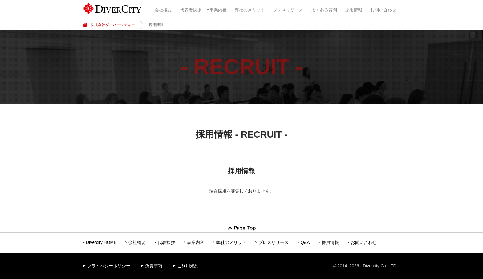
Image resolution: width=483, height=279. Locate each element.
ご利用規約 (188, 265)
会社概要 (163, 9)
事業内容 (218, 9)
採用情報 (353, 9)
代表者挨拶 (190, 9)
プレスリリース (288, 9)
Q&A (305, 242)
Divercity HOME (101, 242)
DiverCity (118, 9)
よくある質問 (324, 9)
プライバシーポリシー (108, 265)
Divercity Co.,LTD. (380, 265)
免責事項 (153, 265)
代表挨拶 (166, 242)
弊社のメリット (250, 9)
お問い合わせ (383, 9)
